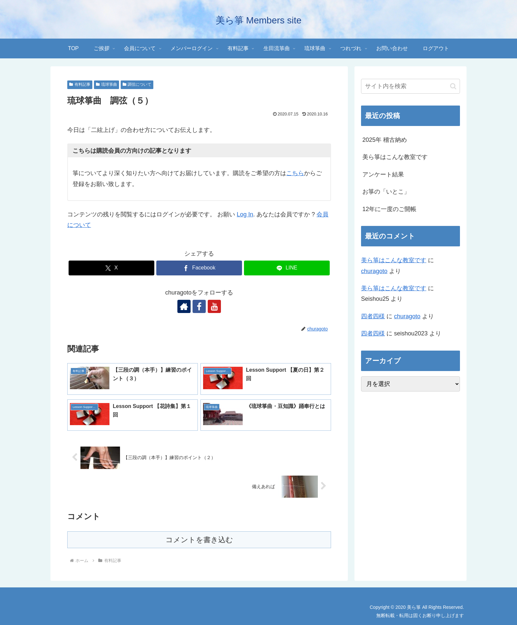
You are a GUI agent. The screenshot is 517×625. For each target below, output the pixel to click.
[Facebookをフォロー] (199, 306)
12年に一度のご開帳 (389, 209)
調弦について (137, 84)
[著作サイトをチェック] (184, 306)
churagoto (374, 271)
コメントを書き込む (199, 540)
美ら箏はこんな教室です (395, 157)
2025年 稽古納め (384, 140)
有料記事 (79, 84)
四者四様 (373, 316)
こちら (295, 173)
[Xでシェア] (111, 268)
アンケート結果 (383, 174)
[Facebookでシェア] (199, 268)
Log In (245, 214)
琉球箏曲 (106, 84)
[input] (410, 86)
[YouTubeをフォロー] (214, 306)
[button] (453, 86)
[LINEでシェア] (287, 268)
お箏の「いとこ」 (386, 191)
